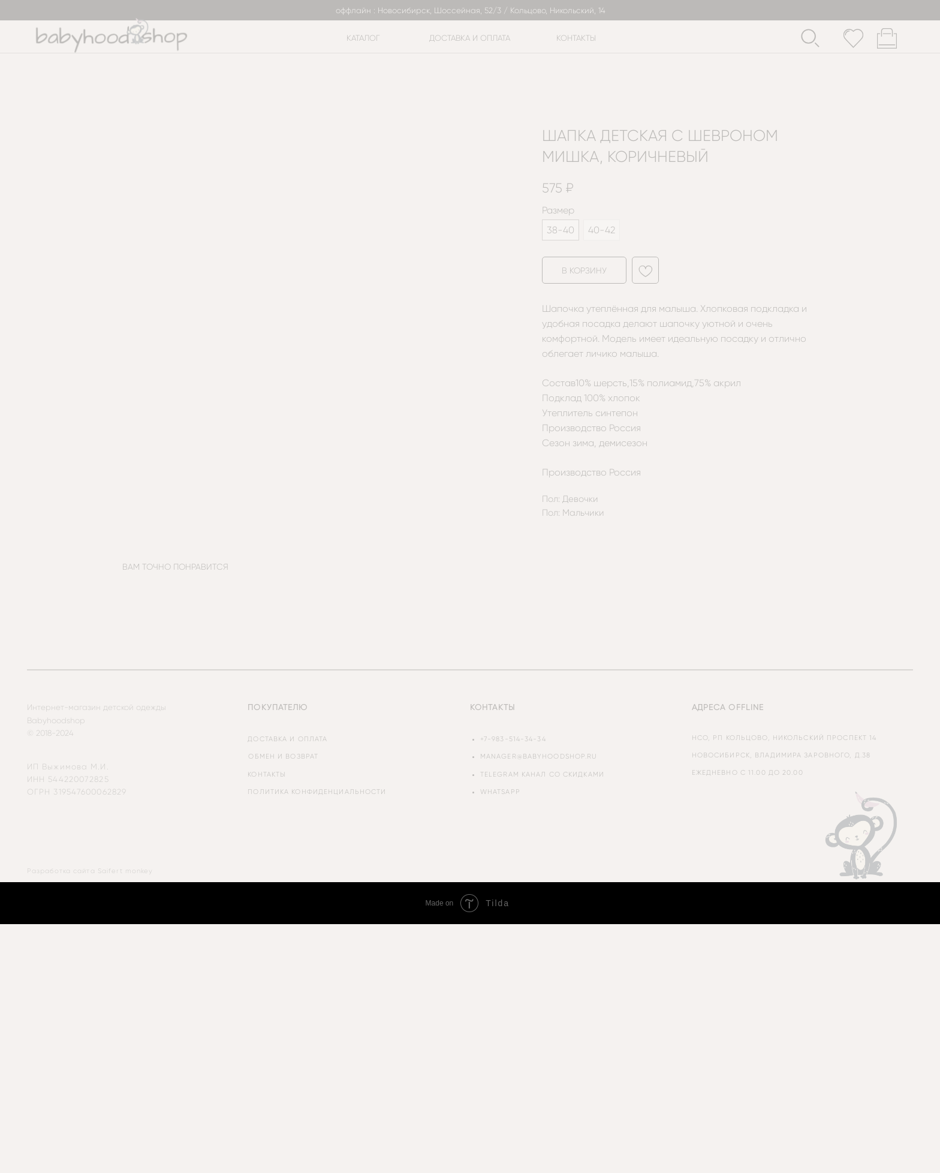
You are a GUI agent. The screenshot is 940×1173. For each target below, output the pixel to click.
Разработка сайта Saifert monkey (90, 871)
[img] (862, 835)
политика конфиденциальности (317, 792)
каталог (363, 38)
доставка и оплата (469, 38)
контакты (576, 38)
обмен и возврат (283, 756)
